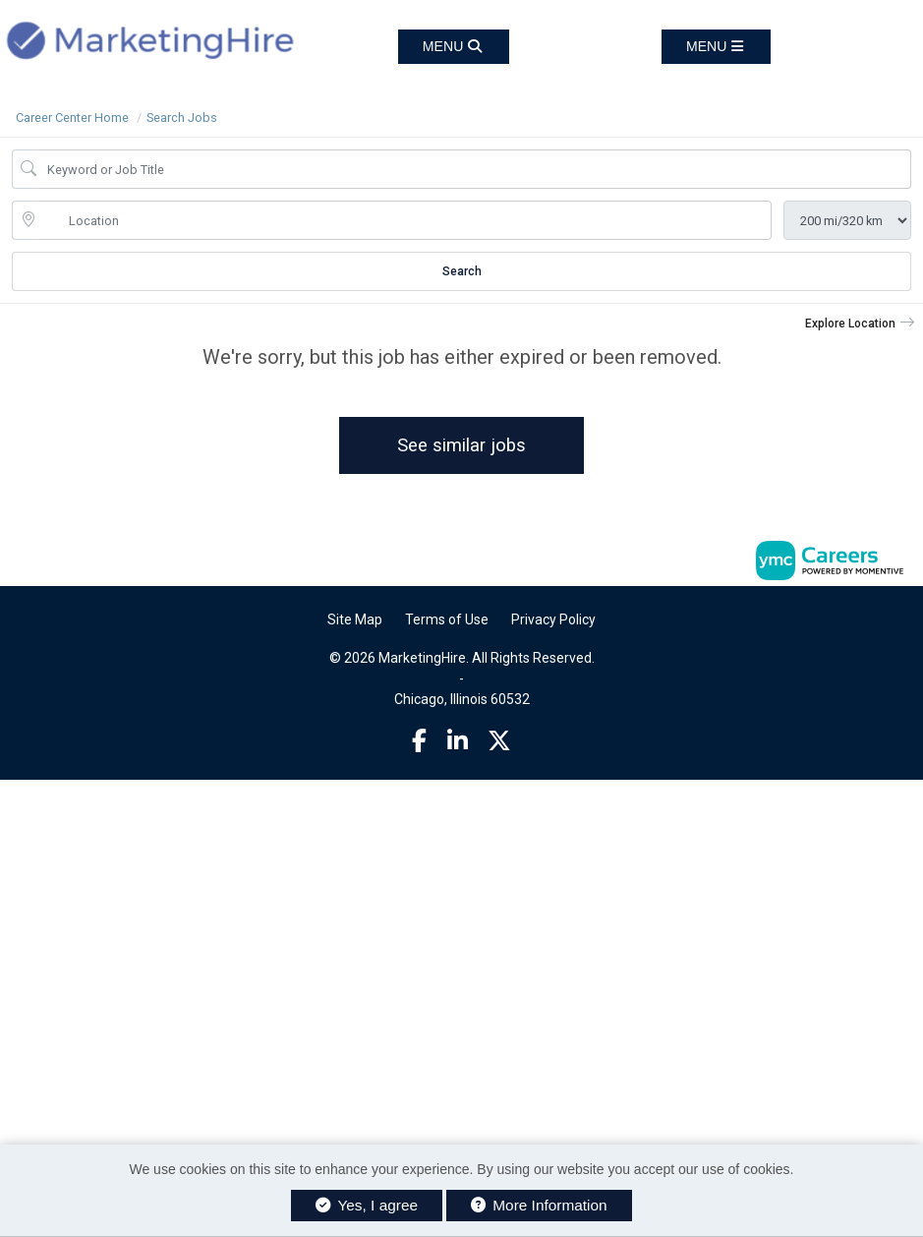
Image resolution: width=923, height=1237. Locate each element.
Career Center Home (72, 117)
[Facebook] (419, 741)
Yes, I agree (367, 1205)
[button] (716, 46)
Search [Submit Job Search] (462, 271)
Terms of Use (447, 619)
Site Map (354, 619)
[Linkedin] (457, 741)
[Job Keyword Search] (475, 169)
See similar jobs (461, 445)
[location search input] (405, 220)
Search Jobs (181, 117)
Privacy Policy (553, 619)
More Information (539, 1205)
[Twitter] (499, 741)
